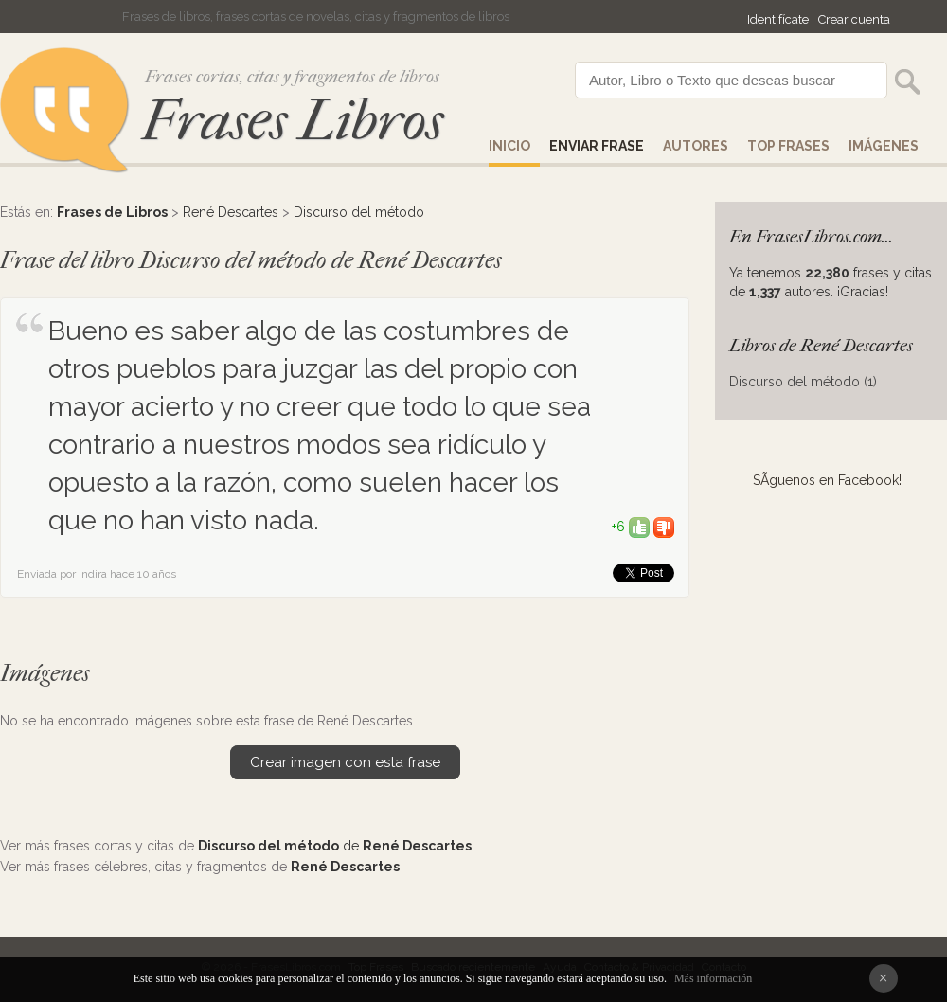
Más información (713, 978)
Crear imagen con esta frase (345, 762)
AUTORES (695, 145)
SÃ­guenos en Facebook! (827, 480)
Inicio (509, 145)
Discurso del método (359, 212)
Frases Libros (292, 120)
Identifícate (778, 19)
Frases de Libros (112, 212)
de (335, 845)
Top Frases (788, 145)
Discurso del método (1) (803, 381)
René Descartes (230, 212)
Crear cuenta (854, 19)
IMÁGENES (884, 145)
